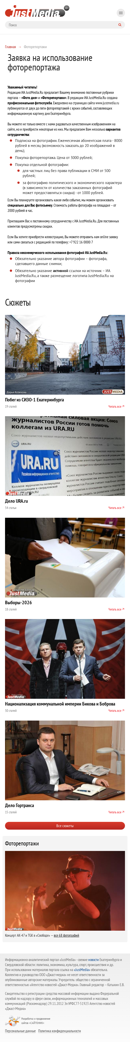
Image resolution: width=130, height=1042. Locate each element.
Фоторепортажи (22, 843)
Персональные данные (20, 1030)
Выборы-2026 (18, 602)
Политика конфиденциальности (59, 1030)
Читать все (114, 406)
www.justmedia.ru (107, 103)
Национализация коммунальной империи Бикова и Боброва (60, 703)
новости (93, 959)
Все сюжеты (65, 825)
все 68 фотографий (66, 935)
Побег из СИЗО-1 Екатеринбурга (34, 399)
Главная (10, 47)
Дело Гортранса (19, 805)
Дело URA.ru (16, 500)
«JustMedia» (82, 969)
